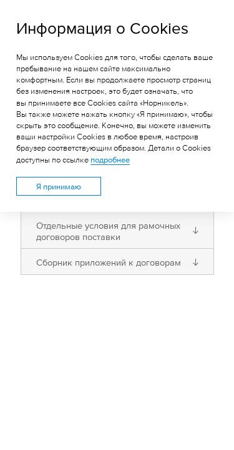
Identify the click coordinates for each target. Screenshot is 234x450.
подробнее (110, 159)
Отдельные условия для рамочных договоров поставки (108, 230)
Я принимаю (58, 186)
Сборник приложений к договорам (108, 261)
